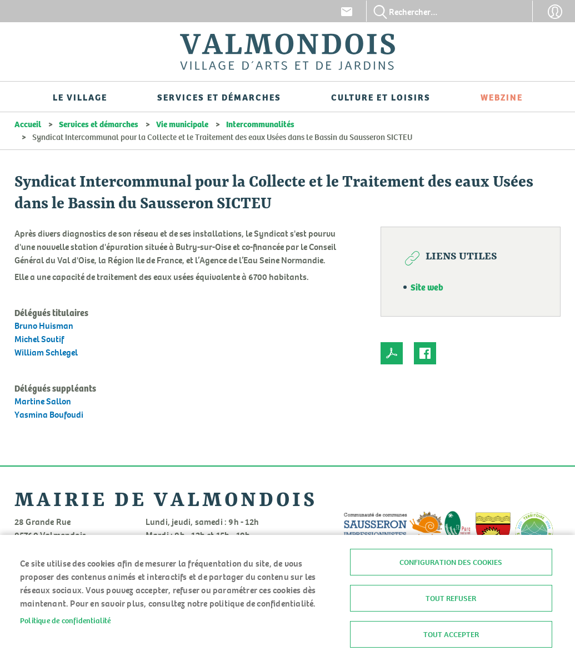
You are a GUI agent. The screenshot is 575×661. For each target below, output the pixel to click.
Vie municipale (182, 124)
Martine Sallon (42, 401)
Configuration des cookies (450, 562)
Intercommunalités (260, 124)
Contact (347, 12)
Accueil (27, 124)
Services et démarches (98, 124)
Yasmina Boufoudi (48, 414)
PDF (392, 353)
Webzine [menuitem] (502, 96)
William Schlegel (46, 352)
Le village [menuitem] (80, 96)
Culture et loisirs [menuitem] (381, 96)
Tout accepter (451, 634)
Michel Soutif (39, 338)
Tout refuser (451, 598)
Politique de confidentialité (65, 620)
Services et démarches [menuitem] (219, 96)
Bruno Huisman (43, 325)
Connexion (555, 12)
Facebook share (425, 353)
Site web (427, 286)
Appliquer (380, 11)
